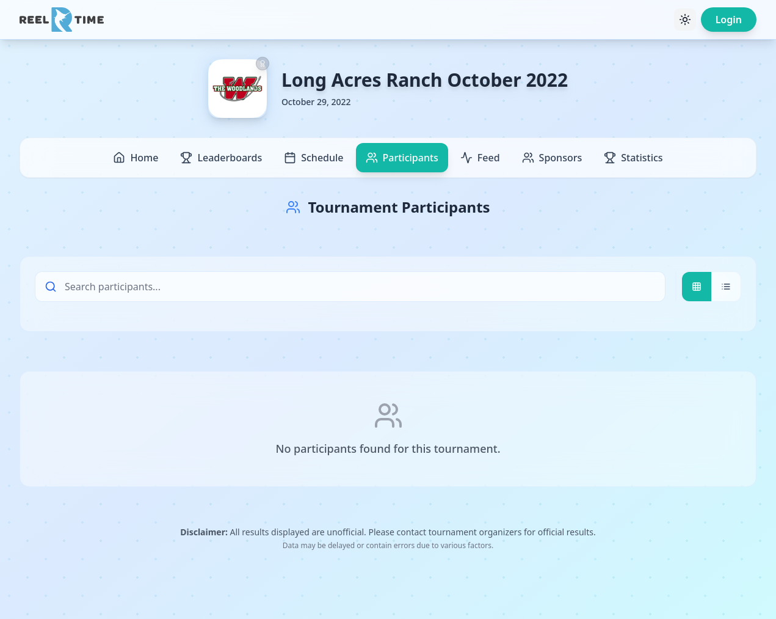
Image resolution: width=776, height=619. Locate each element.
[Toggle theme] (685, 20)
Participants (402, 157)
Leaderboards (221, 157)
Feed (480, 157)
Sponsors (552, 157)
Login (729, 19)
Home (135, 157)
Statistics (633, 157)
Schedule (313, 157)
